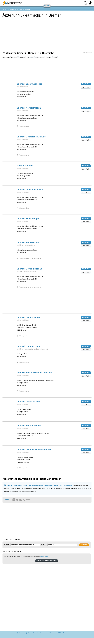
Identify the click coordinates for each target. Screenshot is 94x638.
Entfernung (22, 57)
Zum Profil (85, 87)
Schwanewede (68, 485)
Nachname (14, 57)
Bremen (22, 9)
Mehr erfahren (44, 556)
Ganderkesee (48, 485)
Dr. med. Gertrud (29, 269)
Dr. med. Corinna (34, 449)
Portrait (55, 57)
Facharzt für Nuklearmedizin (10, 9)
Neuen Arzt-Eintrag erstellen (46, 560)
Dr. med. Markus (29, 425)
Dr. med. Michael (28, 242)
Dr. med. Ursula (28, 317)
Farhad (25, 165)
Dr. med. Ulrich (28, 401)
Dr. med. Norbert (29, 108)
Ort (33, 57)
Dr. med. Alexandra (30, 189)
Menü (47, 6)
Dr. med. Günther (28, 346)
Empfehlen (85, 84)
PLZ (28, 57)
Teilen (6, 500)
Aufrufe (49, 57)
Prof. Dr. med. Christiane (34, 372)
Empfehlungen (40, 57)
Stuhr (25, 485)
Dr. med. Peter (28, 218)
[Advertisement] (47, 70)
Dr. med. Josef (29, 84)
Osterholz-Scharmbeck (35, 485)
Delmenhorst (17, 485)
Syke (60, 485)
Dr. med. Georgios (31, 136)
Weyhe (56, 485)
